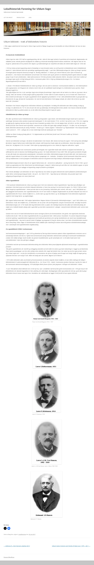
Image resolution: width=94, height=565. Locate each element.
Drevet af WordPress (9, 557)
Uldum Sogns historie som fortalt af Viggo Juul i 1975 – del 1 (71, 546)
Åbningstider (21, 17)
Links (30, 17)
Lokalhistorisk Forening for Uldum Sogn (27, 8)
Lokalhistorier (22, 534)
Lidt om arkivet (8, 17)
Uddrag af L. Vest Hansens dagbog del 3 (17, 546)
